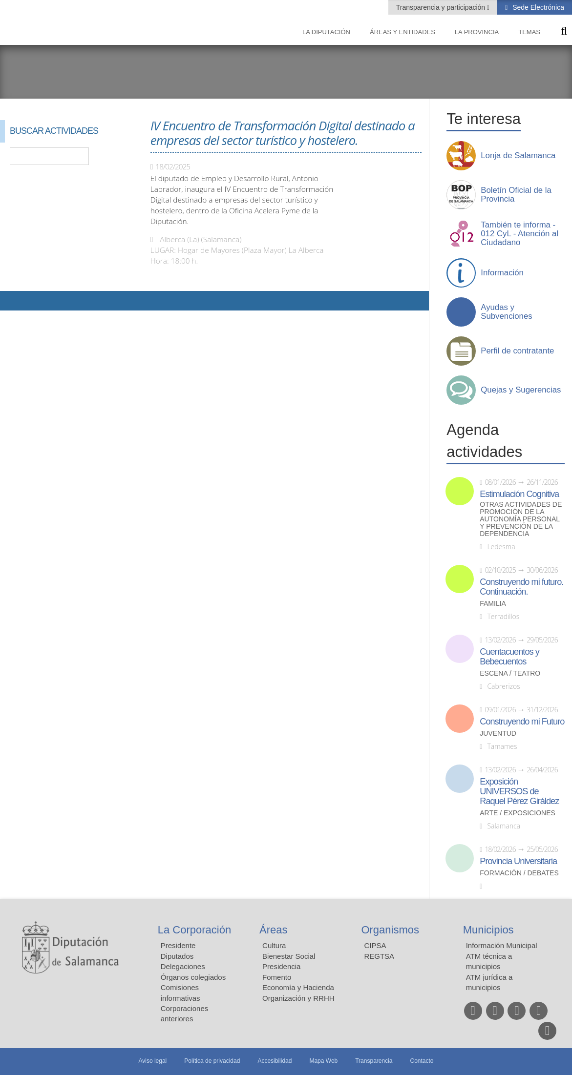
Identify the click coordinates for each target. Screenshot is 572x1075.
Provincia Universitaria (518, 861)
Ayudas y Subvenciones (506, 312)
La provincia (477, 32)
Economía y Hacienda (298, 987)
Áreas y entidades (402, 32)
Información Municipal (501, 945)
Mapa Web (323, 1060)
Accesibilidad (274, 1060)
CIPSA (375, 945)
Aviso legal (152, 1060)
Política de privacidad (212, 1060)
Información (502, 273)
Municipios (488, 930)
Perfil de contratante (517, 351)
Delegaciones (183, 966)
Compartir (12, 300)
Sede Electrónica (537, 7)
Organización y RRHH (298, 998)
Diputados (177, 956)
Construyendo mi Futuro (522, 721)
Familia (493, 603)
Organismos (390, 930)
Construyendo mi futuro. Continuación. (521, 587)
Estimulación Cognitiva (519, 494)
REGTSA (379, 956)
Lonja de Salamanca (518, 155)
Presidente (178, 945)
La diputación (326, 32)
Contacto (422, 1060)
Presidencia (281, 966)
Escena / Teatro (510, 673)
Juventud (498, 733)
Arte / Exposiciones (517, 813)
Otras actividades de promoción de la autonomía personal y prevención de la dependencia (521, 519)
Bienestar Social (288, 956)
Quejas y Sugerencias (521, 390)
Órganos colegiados (193, 977)
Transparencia (373, 1060)
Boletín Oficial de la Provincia (516, 195)
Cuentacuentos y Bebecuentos (509, 656)
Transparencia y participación (441, 7)
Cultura (274, 945)
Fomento (276, 977)
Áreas (273, 930)
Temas (529, 32)
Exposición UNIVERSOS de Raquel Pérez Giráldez (519, 791)
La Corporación (194, 930)
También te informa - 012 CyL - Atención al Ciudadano (519, 234)
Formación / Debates (519, 873)
